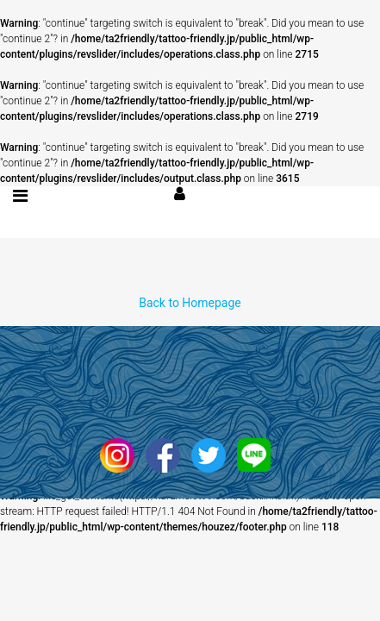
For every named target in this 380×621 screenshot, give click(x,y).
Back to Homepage (190, 303)
